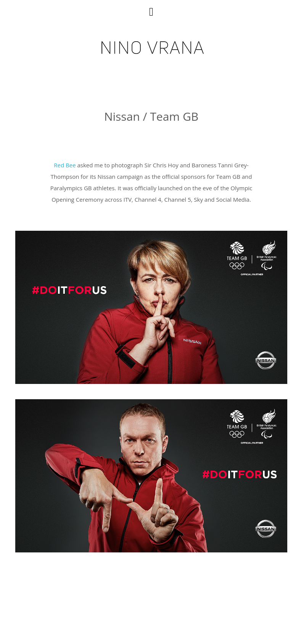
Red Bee (65, 165)
